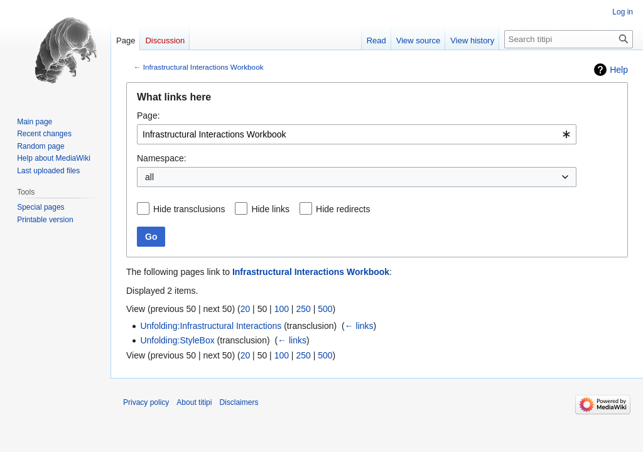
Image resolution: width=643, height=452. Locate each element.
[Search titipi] (568, 39)
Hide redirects (343, 209)
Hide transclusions (189, 209)
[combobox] (356, 134)
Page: (148, 115)
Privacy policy (146, 402)
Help (619, 70)
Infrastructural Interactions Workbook (203, 67)
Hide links (270, 209)
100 (281, 309)
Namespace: (161, 158)
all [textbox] (149, 177)
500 (325, 309)
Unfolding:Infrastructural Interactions (210, 326)
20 (245, 309)
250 (303, 309)
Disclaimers (238, 402)
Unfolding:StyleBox (177, 340)
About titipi (194, 402)
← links (359, 326)
